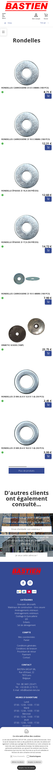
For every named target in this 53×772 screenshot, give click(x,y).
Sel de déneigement (26, 625)
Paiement (26, 654)
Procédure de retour (26, 651)
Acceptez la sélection (34, 762)
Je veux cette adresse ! (26, 555)
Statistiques (35, 756)
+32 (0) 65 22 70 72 (28, 687)
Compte (26, 632)
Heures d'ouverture (26, 697)
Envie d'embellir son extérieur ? (26, 529)
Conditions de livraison (26, 648)
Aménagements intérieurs (26, 610)
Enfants (26, 622)
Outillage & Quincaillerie (26, 616)
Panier (26, 640)
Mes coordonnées (26, 637)
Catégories (26, 599)
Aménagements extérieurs (26, 613)
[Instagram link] (30, 583)
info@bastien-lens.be (30, 690)
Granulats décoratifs (26, 604)
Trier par (44, 23)
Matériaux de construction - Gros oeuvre (26, 607)
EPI (26, 619)
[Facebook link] (23, 583)
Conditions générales (26, 645)
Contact (26, 657)
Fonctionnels (19, 756)
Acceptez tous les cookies (26, 768)
